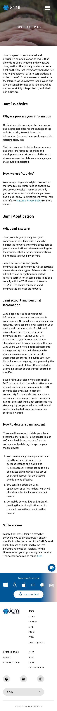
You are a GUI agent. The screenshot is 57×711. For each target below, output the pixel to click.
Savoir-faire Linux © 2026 (28, 706)
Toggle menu (47, 8)
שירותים (7, 657)
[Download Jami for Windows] (5, 586)
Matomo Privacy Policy (29, 200)
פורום (31, 662)
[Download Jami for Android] (42, 586)
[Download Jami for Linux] (14, 586)
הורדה (32, 616)
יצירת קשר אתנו (37, 642)
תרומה (32, 631)
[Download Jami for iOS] (33, 586)
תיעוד (31, 657)
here (39, 556)
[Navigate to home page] (11, 7)
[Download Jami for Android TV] (51, 586)
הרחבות (33, 621)
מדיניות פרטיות (36, 667)
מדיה (31, 637)
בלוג (31, 626)
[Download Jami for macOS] (23, 586)
